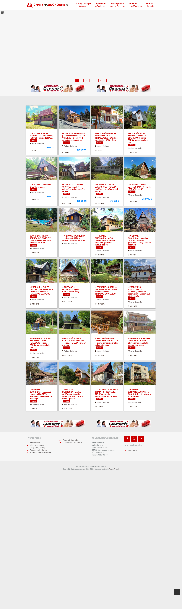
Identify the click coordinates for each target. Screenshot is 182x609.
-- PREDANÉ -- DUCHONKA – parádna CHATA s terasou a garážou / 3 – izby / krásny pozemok (139, 240)
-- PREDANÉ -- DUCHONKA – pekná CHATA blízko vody (71, 289)
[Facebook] (127, 439)
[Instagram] (141, 439)
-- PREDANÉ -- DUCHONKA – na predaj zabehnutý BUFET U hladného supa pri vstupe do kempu (41, 394)
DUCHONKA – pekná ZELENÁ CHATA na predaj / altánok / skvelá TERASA (41, 135)
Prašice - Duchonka (37, 144)
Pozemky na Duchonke (38, 450)
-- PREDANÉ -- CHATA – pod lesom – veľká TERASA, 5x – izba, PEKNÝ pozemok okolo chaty (40, 342)
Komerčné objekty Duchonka (40, 452)
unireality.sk (132, 450)
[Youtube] (134, 439)
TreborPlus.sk (114, 469)
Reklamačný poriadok (70, 440)
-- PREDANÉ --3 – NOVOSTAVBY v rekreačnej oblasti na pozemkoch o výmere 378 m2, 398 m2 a (139, 291)
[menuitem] (83, 5)
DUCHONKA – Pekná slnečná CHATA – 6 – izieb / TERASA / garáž (139, 187)
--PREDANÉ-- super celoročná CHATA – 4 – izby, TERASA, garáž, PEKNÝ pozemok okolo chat (138, 137)
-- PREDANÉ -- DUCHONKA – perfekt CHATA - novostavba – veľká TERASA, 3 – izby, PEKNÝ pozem (72, 394)
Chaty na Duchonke (37, 445)
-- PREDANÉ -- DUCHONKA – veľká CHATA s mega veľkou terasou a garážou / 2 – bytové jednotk (105, 240)
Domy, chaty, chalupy (37, 448)
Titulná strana (35, 443)
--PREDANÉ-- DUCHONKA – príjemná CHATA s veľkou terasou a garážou (73, 238)
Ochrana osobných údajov (72, 442)
